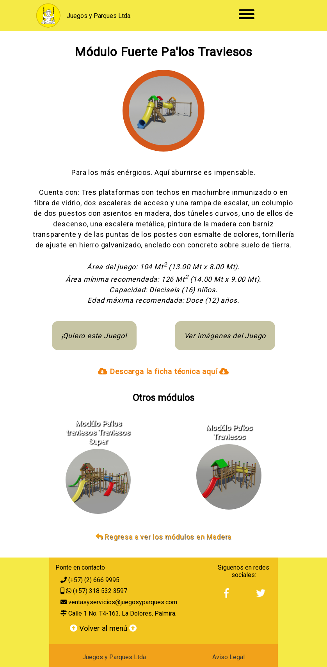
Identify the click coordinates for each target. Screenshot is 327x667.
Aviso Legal (228, 657)
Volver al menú (103, 628)
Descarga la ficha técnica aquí (163, 371)
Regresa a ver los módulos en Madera (164, 537)
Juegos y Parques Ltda (114, 657)
